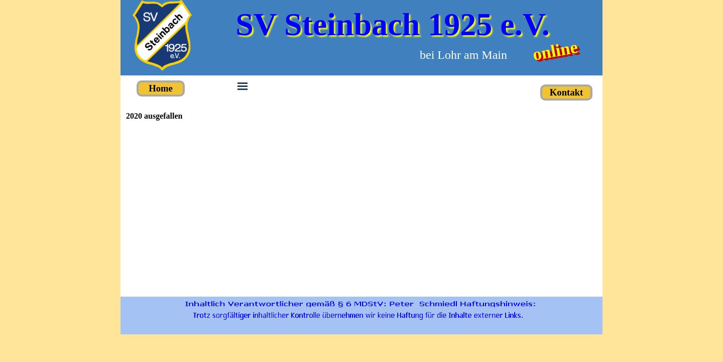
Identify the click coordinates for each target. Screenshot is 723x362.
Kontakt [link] (566, 92)
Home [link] (161, 88)
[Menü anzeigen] (242, 86)
